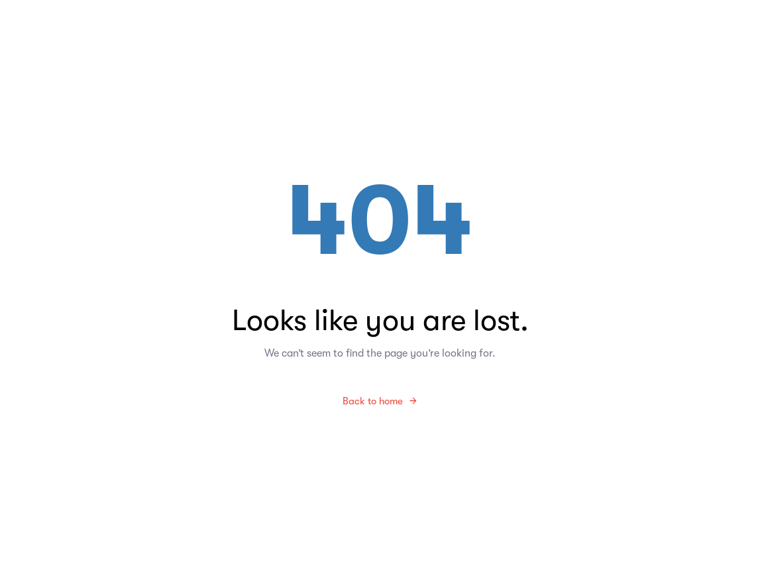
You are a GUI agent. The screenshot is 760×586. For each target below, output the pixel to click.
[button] (705, 57)
